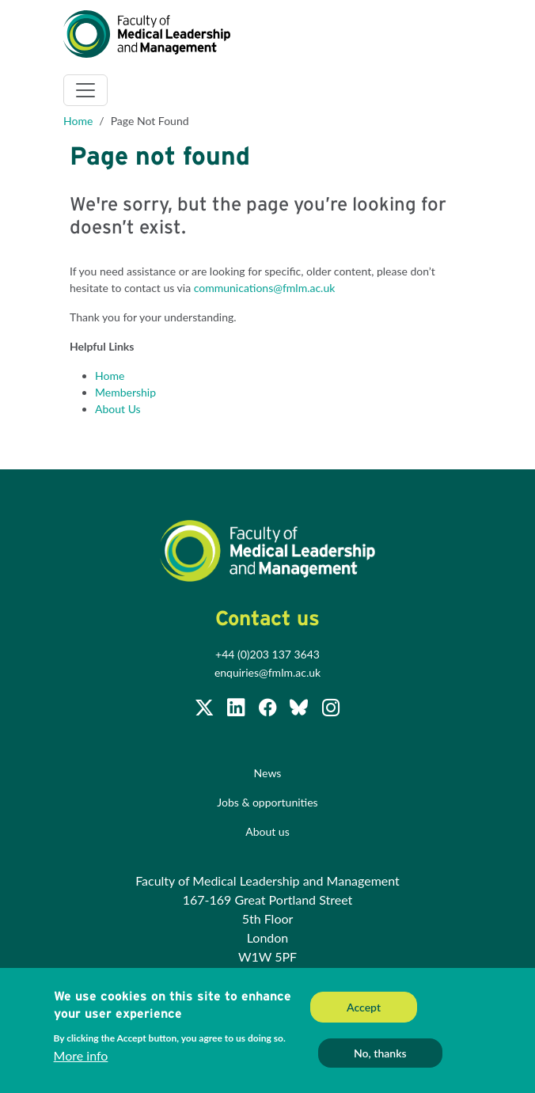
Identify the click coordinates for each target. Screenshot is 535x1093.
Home (78, 120)
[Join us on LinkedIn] (237, 709)
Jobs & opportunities (267, 802)
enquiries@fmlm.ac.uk (267, 672)
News (268, 773)
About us (267, 831)
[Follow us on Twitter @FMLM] (205, 709)
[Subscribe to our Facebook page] (269, 709)
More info (81, 1057)
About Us (118, 409)
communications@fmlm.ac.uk (265, 287)
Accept (364, 1008)
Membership (125, 392)
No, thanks (380, 1054)
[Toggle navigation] (85, 90)
